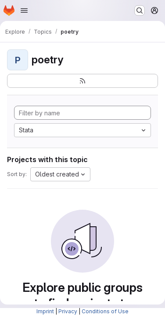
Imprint (45, 311)
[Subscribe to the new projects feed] (82, 81)
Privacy (67, 311)
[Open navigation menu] (24, 10)
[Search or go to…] (139, 10)
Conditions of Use (105, 311)
